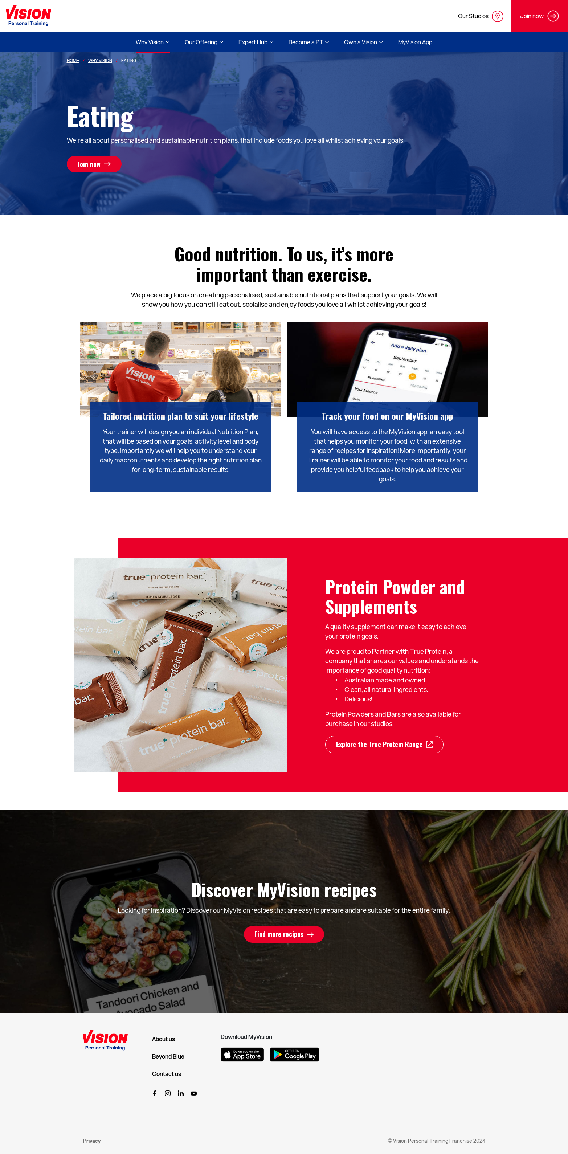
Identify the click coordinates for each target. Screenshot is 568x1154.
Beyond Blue (168, 1056)
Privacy (92, 1140)
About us (163, 1039)
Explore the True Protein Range (379, 744)
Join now (89, 164)
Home (73, 60)
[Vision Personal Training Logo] (28, 16)
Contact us (166, 1074)
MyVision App (415, 42)
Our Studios (480, 16)
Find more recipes (278, 934)
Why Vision (100, 60)
